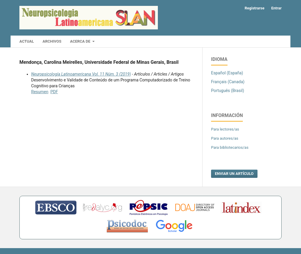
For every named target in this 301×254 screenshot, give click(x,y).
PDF (54, 91)
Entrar (276, 8)
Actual (26, 41)
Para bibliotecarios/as (229, 147)
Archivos (52, 41)
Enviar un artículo (234, 173)
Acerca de (80, 41)
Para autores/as (224, 138)
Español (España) (227, 73)
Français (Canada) (228, 81)
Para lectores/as (225, 129)
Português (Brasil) (227, 90)
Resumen (39, 91)
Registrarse (254, 8)
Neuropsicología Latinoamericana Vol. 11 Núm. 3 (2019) (81, 74)
